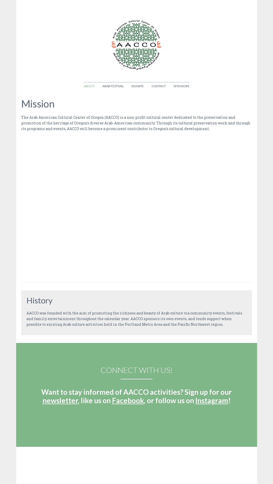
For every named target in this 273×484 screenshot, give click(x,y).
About (89, 86)
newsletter (60, 400)
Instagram (211, 400)
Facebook (128, 400)
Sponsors (181, 86)
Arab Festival (113, 86)
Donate (138, 86)
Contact (158, 86)
